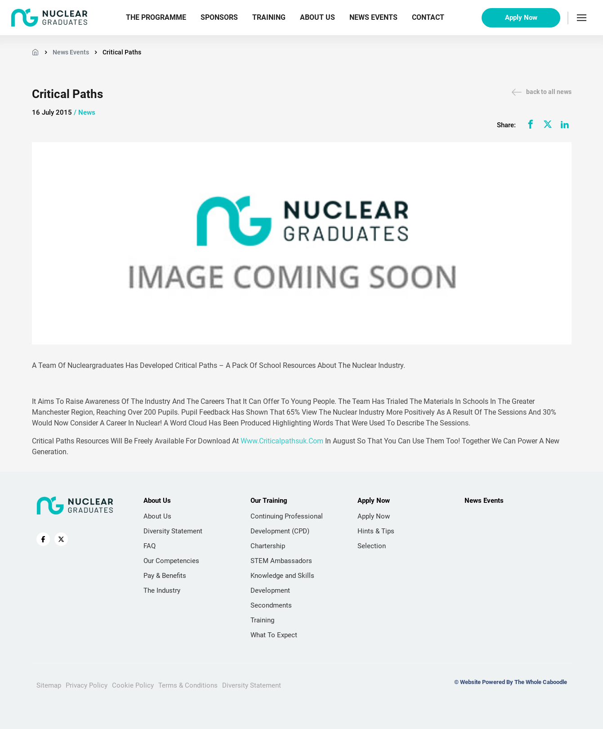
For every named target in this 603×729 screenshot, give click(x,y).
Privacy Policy (86, 685)
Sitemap (48, 685)
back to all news (542, 92)
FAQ (149, 546)
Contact (428, 17)
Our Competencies (171, 561)
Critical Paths (122, 52)
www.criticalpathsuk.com (282, 441)
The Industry (161, 590)
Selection (371, 546)
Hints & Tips (375, 531)
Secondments (271, 605)
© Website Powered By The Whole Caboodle (510, 682)
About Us (317, 17)
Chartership (267, 546)
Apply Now (521, 17)
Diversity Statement (172, 531)
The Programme (156, 17)
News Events (373, 17)
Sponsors (219, 17)
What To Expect (273, 635)
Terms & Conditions (188, 685)
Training (269, 17)
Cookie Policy (133, 685)
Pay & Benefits (164, 576)
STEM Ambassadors (281, 561)
